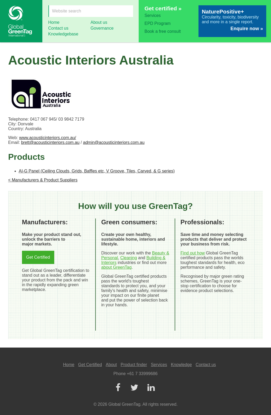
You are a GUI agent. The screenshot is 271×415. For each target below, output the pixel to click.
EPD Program (157, 23)
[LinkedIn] (151, 387)
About (111, 364)
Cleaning (128, 258)
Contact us (58, 28)
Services (152, 15)
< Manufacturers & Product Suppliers (43, 180)
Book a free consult (162, 31)
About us (99, 22)
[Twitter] (134, 387)
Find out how (192, 253)
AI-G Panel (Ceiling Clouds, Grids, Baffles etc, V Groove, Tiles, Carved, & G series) (97, 171)
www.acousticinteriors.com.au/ (47, 137)
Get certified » (163, 8)
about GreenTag (116, 267)
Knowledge (181, 364)
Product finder (134, 364)
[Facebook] (118, 387)
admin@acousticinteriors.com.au (113, 142)
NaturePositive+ (223, 11)
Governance (102, 28)
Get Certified (38, 257)
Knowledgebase (63, 34)
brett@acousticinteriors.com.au (50, 142)
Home (54, 22)
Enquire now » (247, 28)
